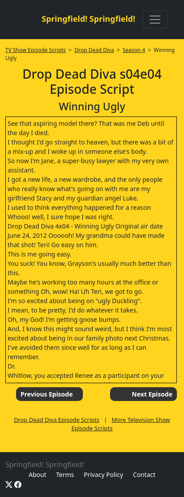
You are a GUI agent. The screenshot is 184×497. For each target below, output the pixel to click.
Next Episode (152, 394)
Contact (144, 474)
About (37, 474)
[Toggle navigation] (155, 19)
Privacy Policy (103, 474)
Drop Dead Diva (94, 50)
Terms (65, 474)
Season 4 (134, 50)
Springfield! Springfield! (88, 18)
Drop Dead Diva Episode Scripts (56, 420)
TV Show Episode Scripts (35, 50)
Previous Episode (46, 394)
